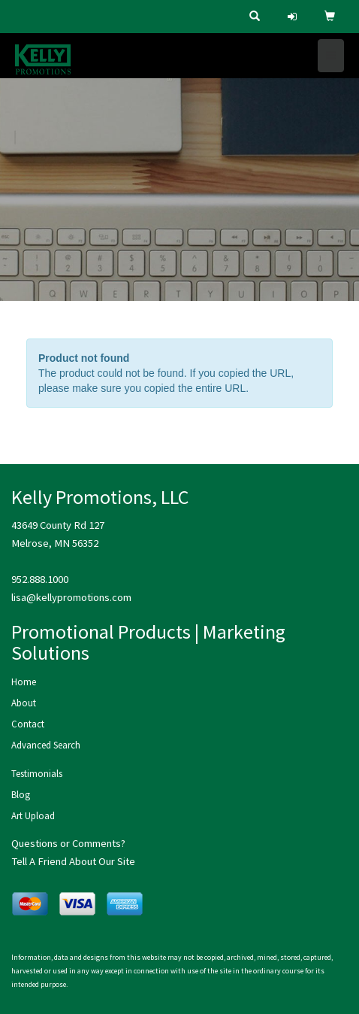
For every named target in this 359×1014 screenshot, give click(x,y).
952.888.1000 (39, 579)
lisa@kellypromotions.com (71, 597)
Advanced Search (45, 745)
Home (23, 681)
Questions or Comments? (68, 843)
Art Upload (33, 815)
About (23, 703)
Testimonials (36, 773)
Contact (27, 724)
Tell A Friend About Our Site (73, 861)
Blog (20, 794)
